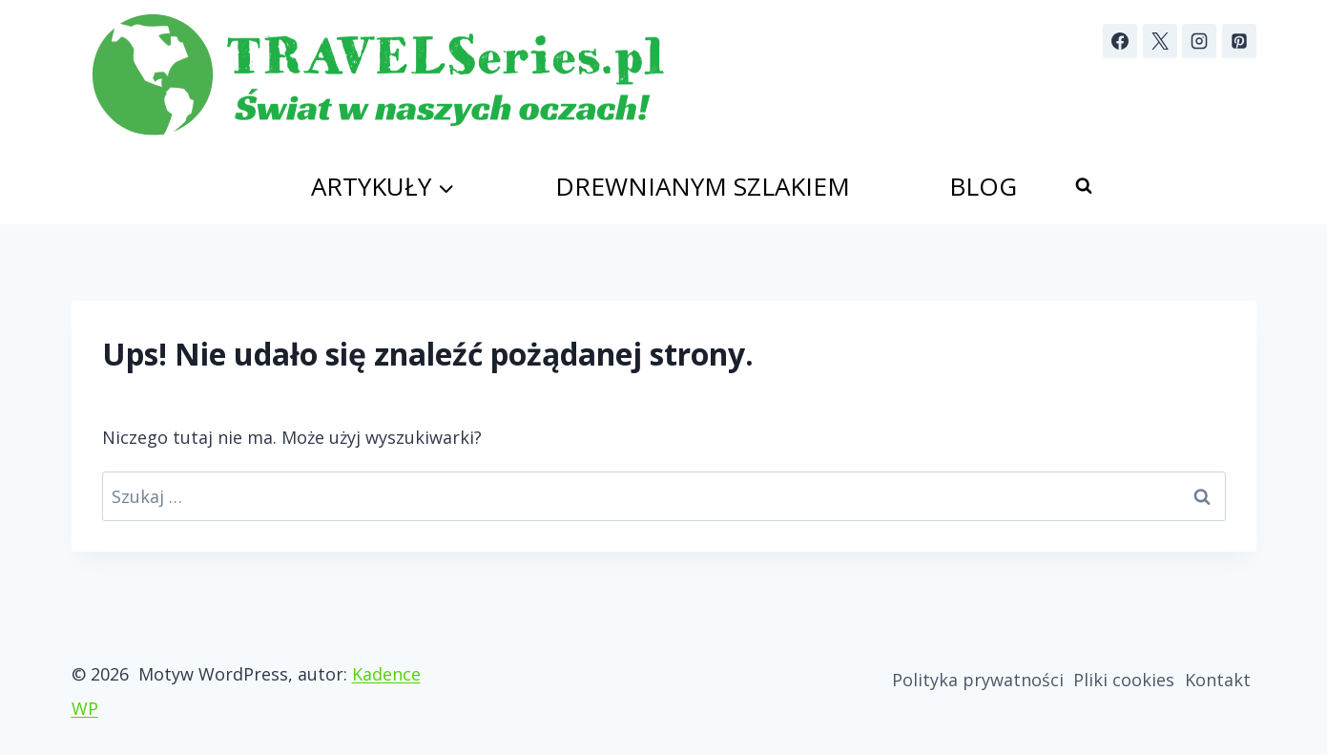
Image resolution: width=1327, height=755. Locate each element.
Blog (983, 186)
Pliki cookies (1123, 679)
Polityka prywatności (978, 679)
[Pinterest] (1239, 41)
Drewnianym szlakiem (702, 186)
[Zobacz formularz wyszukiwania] (1084, 186)
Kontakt (1218, 679)
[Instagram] (1199, 41)
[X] (1160, 41)
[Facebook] (1120, 41)
